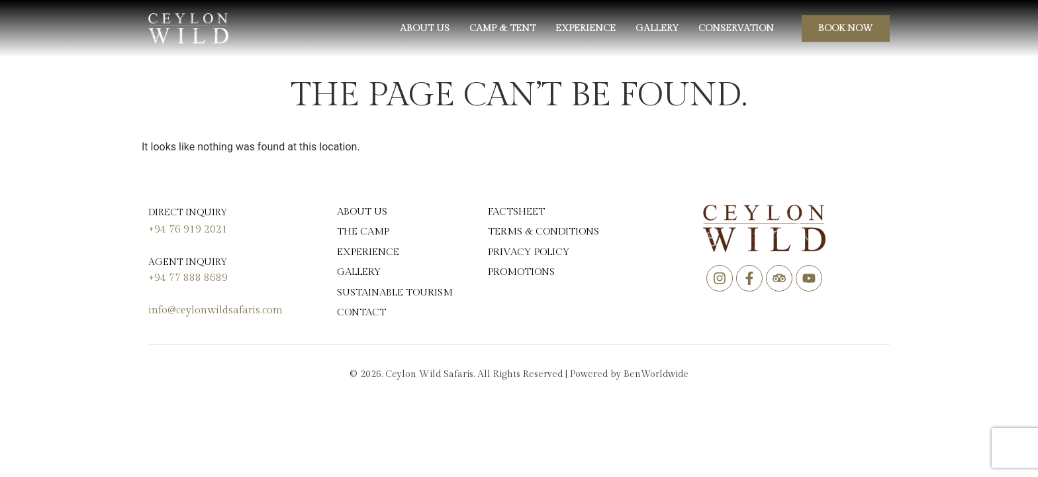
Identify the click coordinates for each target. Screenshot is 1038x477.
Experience (585, 28)
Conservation (736, 28)
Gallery (657, 28)
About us (424, 28)
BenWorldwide (656, 374)
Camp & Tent (502, 28)
